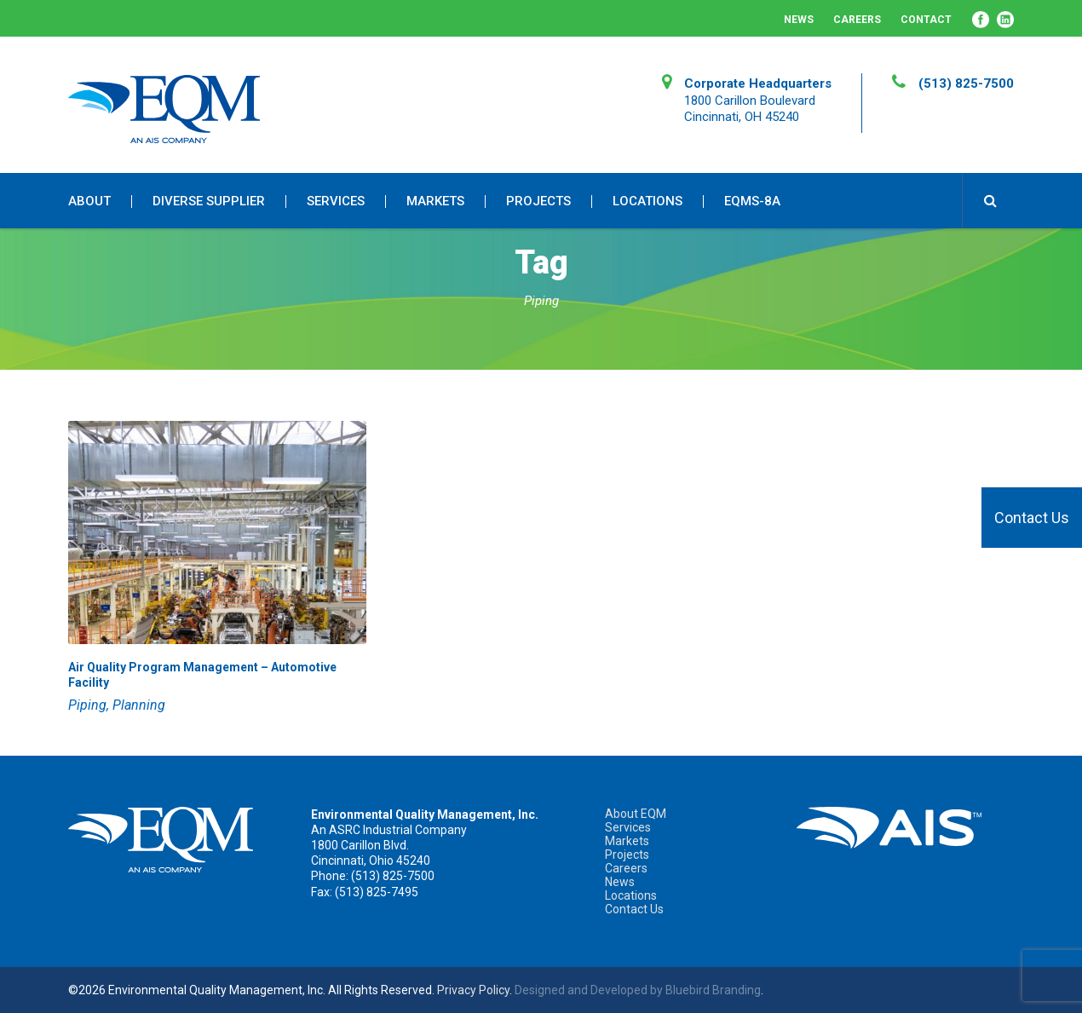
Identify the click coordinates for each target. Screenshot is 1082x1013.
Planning (138, 705)
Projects (538, 201)
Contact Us (1031, 518)
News (799, 20)
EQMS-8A (752, 201)
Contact (926, 20)
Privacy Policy (473, 990)
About (89, 201)
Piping (87, 705)
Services (336, 201)
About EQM (635, 813)
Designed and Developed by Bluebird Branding (638, 990)
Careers (857, 20)
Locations (647, 201)
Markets (435, 201)
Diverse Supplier (209, 201)
